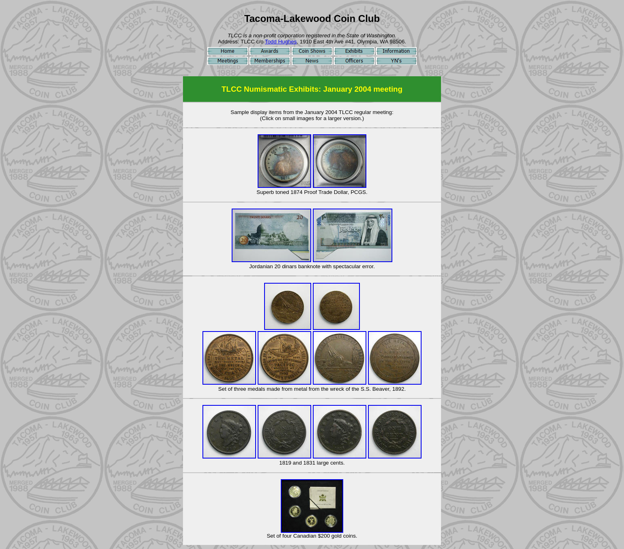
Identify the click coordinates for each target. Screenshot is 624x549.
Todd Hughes (281, 42)
